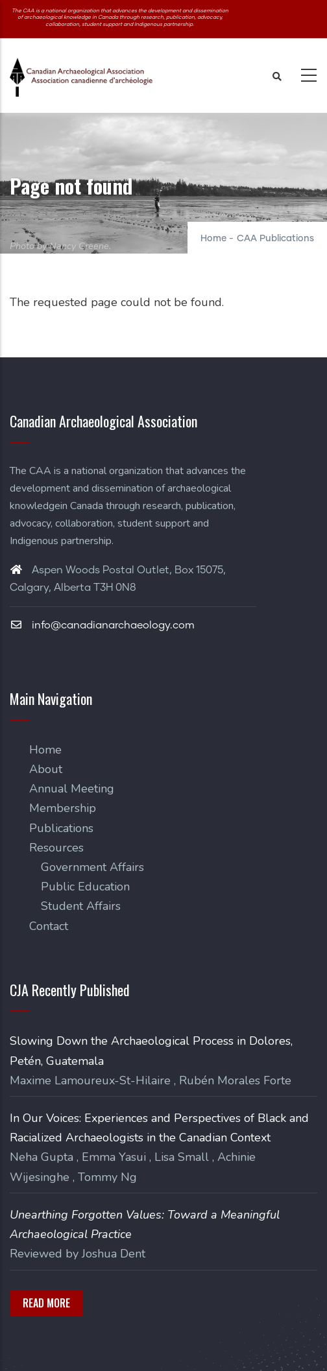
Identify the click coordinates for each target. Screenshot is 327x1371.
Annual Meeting (71, 788)
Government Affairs (92, 867)
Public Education (85, 886)
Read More (46, 1303)
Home (213, 238)
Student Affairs (81, 906)
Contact (48, 926)
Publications (61, 828)
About (45, 769)
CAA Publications (275, 238)
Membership (62, 808)
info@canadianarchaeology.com (102, 625)
